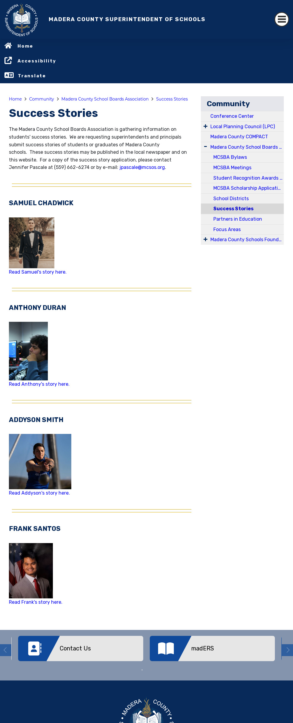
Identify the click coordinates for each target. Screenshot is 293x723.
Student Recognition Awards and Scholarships (248, 178)
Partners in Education (237, 219)
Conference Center (232, 116)
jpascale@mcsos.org (141, 167)
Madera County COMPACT (239, 136)
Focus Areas (227, 229)
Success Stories (172, 99)
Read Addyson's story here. (39, 493)
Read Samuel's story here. (38, 272)
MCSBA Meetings (232, 167)
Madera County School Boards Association (105, 99)
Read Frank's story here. (35, 602)
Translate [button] (32, 76)
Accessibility (37, 61)
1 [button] (142, 670)
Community (41, 99)
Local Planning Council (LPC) (242, 126)
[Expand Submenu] (205, 126)
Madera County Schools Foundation (247, 239)
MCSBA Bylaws (230, 157)
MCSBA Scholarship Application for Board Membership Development (248, 188)
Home (25, 46)
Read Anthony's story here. (39, 384)
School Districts (231, 198)
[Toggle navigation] (281, 19)
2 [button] (151, 670)
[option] (80, 651)
